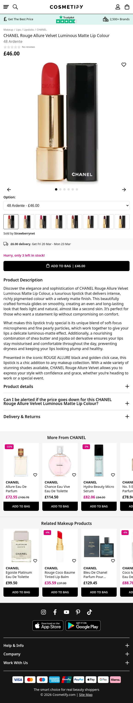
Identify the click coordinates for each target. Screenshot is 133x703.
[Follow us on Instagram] (43, 612)
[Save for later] (123, 64)
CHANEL (42, 29)
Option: (9, 197)
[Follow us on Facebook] (55, 612)
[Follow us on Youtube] (66, 612)
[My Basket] (125, 7)
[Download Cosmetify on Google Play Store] (83, 625)
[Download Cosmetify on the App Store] (47, 625)
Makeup (8, 29)
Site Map (86, 694)
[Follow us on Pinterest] (78, 612)
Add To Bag (21, 506)
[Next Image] (124, 189)
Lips (18, 29)
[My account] (115, 7)
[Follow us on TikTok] (89, 612)
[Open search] (17, 7)
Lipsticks (29, 29)
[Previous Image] (9, 189)
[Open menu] (8, 7)
